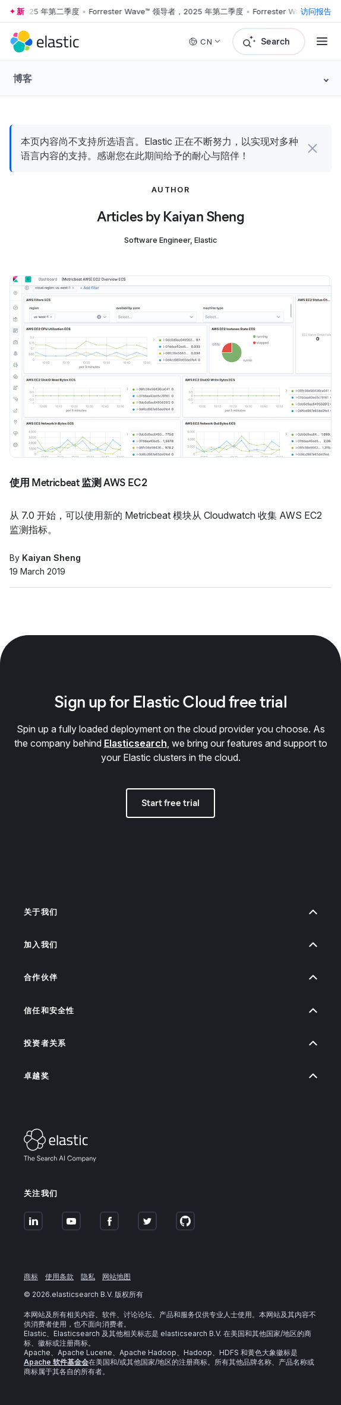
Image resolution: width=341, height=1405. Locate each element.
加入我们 (170, 944)
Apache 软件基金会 (56, 1362)
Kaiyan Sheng (51, 558)
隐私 (88, 1276)
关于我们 (170, 912)
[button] (312, 148)
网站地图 (116, 1276)
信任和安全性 (170, 1010)
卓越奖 (170, 1075)
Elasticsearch (135, 743)
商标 (31, 1276)
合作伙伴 (170, 977)
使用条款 (59, 1276)
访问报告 (316, 11)
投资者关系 (170, 1043)
